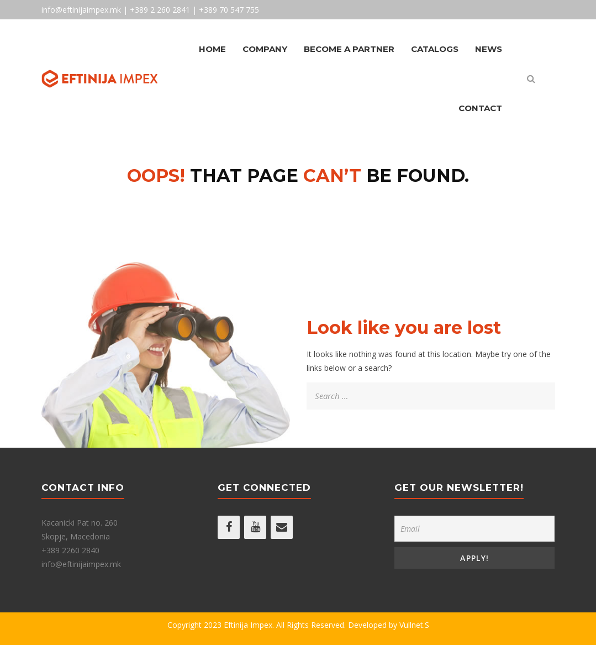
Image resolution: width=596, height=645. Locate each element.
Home (212, 49)
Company (264, 49)
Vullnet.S (414, 625)
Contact (480, 108)
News (488, 49)
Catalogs (434, 49)
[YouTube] (255, 527)
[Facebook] (229, 527)
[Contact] (282, 527)
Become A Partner (349, 49)
